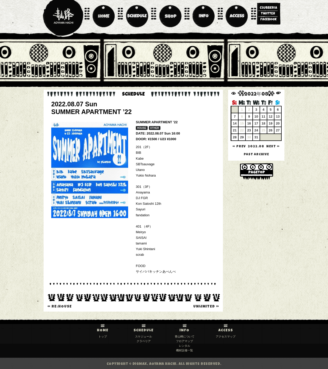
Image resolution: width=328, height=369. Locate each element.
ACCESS (225, 330)
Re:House (59, 307)
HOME (102, 330)
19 (270, 123)
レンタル (184, 345)
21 (235, 130)
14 (235, 123)
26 (270, 130)
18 (263, 123)
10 (256, 116)
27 (278, 130)
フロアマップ (184, 341)
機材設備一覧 (184, 350)
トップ (102, 336)
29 (242, 137)
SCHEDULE (143, 330)
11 (263, 116)
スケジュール (143, 336)
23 (249, 130)
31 (256, 137)
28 (235, 137)
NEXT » (273, 146)
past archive (256, 154)
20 (278, 123)
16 (249, 123)
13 (278, 116)
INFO (184, 330)
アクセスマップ (225, 336)
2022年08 (256, 94)
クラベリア (144, 341)
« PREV (239, 146)
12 (270, 116)
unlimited (206, 307)
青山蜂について (184, 336)
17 (256, 123)
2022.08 (256, 146)
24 (256, 130)
